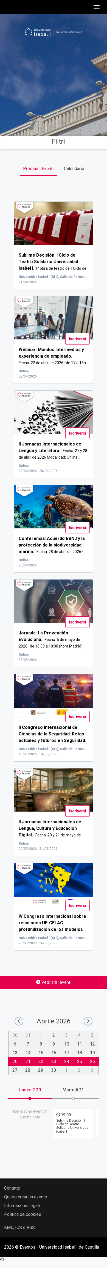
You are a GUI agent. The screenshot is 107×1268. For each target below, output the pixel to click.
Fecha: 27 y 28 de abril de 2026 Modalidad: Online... (53, 450)
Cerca (53, 111)
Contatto (12, 1188)
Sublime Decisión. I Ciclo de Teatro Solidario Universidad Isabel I (72, 1126)
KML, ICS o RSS (19, 1227)
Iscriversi (77, 339)
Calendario (74, 168)
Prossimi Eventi (38, 168)
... (52, 929)
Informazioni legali (22, 1205)
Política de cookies (22, 1214)
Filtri (53, 141)
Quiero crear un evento (25, 1196)
